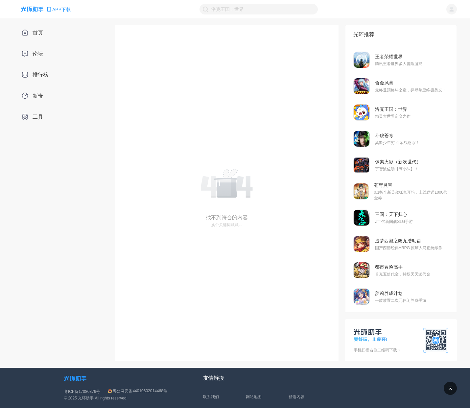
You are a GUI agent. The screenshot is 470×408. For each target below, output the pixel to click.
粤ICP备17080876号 (82, 392)
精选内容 (296, 397)
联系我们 (211, 397)
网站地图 (254, 397)
